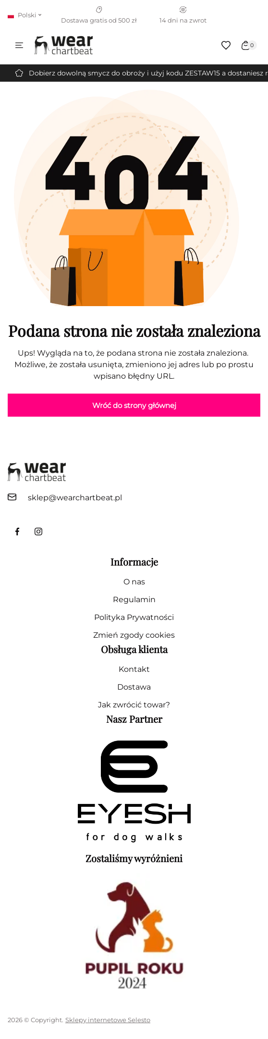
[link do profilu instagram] (38, 531)
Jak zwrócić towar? (134, 704)
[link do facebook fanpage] (17, 531)
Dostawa (134, 687)
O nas (134, 581)
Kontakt (134, 669)
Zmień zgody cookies (134, 635)
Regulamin (134, 599)
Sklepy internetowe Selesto (107, 1020)
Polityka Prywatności (134, 617)
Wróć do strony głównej (134, 405)
